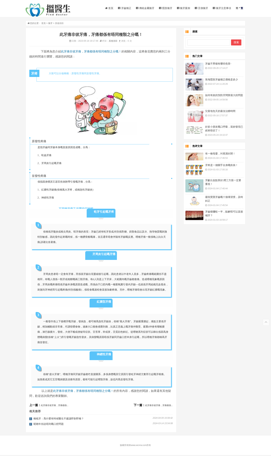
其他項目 (61, 24)
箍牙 (52, 24)
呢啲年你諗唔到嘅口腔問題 (51, 425)
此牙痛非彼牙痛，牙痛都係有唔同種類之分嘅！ (93, 52)
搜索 (234, 43)
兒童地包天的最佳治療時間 (218, 112)
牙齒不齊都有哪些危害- (216, 64)
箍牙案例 (181, 8)
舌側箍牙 (199, 8)
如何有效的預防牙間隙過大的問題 (222, 96)
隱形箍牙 (163, 8)
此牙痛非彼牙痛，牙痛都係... (57, 406)
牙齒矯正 (122, 8)
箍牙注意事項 (220, 8)
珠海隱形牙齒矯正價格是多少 (219, 80)
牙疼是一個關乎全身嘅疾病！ (219, 166)
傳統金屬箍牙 (143, 8)
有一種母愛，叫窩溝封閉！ (218, 154)
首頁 (107, 8)
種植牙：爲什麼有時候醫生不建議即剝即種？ (61, 419)
